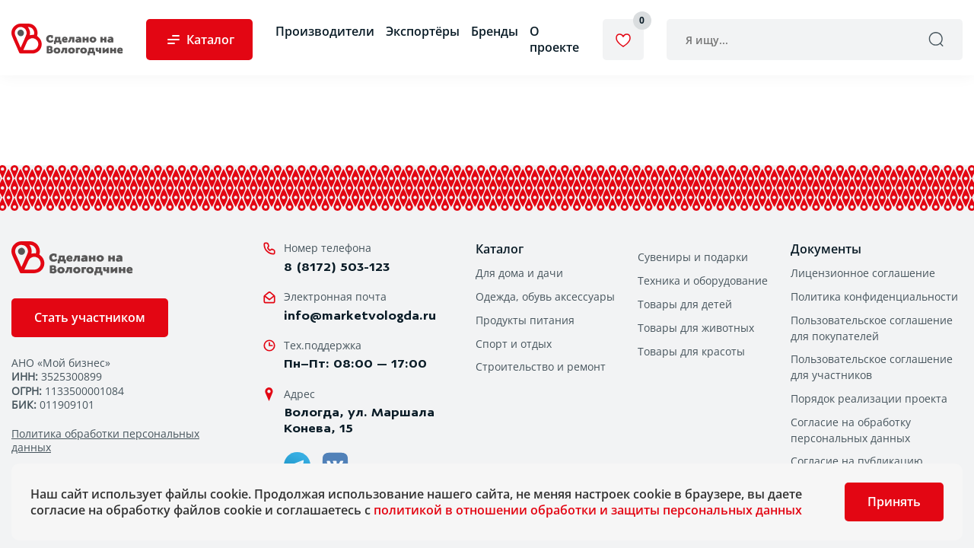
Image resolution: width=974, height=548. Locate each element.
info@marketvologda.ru (360, 315)
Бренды (494, 31)
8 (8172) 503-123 (337, 267)
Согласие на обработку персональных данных (851, 430)
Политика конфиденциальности (874, 296)
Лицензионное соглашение (863, 273)
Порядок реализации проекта (869, 398)
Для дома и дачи (519, 273)
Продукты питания (525, 320)
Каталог (500, 249)
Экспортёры (423, 31)
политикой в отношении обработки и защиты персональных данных (588, 510)
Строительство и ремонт (541, 366)
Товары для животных (696, 327)
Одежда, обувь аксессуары (545, 296)
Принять (894, 501)
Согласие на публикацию (857, 461)
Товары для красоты (691, 351)
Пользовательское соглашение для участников (872, 367)
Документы (826, 249)
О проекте (554, 39)
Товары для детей (685, 304)
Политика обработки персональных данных (105, 440)
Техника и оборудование (703, 280)
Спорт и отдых (514, 343)
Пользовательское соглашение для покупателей (872, 328)
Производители (324, 31)
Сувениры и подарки (693, 257)
